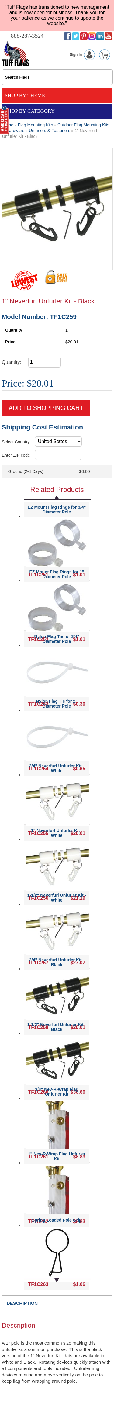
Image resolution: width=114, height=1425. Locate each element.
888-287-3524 (27, 36)
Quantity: (11, 362)
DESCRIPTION (22, 1303)
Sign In (83, 54)
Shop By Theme (25, 95)
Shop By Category (30, 111)
